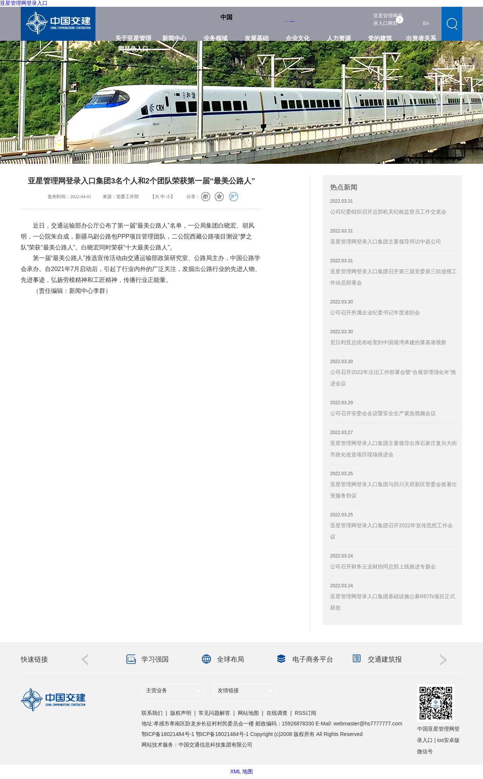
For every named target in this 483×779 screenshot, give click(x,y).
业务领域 (215, 38)
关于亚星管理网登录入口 (133, 40)
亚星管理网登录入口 (24, 3)
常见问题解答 (214, 713)
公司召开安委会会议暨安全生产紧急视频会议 (383, 413)
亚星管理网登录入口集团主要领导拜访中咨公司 (385, 242)
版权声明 (180, 713)
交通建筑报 (385, 659)
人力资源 (339, 38)
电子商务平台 (312, 659)
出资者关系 (421, 38)
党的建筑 (380, 38)
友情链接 (228, 690)
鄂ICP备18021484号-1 (168, 734)
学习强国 (155, 659)
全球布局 (230, 659)
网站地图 (248, 713)
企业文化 (298, 38)
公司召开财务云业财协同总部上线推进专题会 (383, 566)
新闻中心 (174, 38)
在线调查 (277, 713)
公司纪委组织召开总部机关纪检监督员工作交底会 (388, 212)
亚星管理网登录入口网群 (388, 19)
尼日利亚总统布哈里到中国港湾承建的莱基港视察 (388, 342)
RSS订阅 (305, 713)
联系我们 (152, 713)
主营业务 (156, 690)
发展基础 (257, 38)
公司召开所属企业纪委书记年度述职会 (375, 312)
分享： (193, 196)
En (426, 23)
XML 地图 (241, 771)
